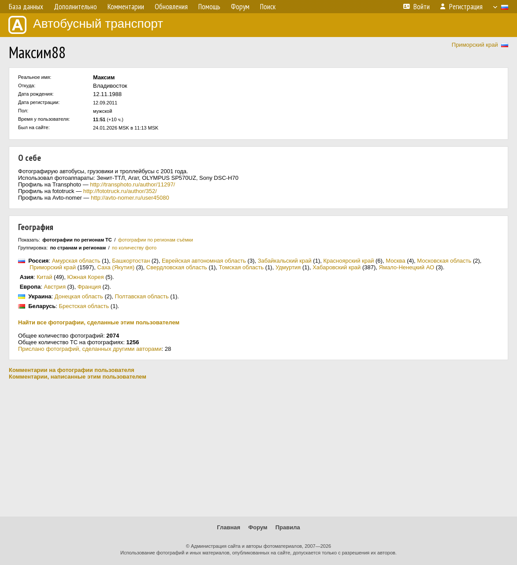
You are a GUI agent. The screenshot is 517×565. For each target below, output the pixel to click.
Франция (89, 286)
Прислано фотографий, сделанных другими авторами (90, 349)
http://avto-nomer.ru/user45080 (130, 197)
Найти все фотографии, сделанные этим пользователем (98, 322)
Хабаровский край (336, 267)
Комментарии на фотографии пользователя (71, 370)
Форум (257, 527)
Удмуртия (288, 267)
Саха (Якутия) (115, 267)
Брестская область (84, 306)
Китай (44, 277)
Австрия (55, 286)
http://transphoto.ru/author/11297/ (132, 184)
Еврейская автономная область (204, 260)
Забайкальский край (285, 260)
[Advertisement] (258, 448)
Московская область (444, 260)
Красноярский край (348, 260)
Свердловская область (176, 267)
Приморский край (475, 44)
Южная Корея (85, 277)
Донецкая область (79, 296)
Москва (395, 260)
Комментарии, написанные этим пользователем (77, 376)
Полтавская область (142, 296)
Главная (228, 527)
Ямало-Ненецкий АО (407, 267)
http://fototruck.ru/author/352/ (120, 191)
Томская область (241, 267)
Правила (287, 527)
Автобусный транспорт (85, 25)
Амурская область (76, 260)
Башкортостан (131, 260)
